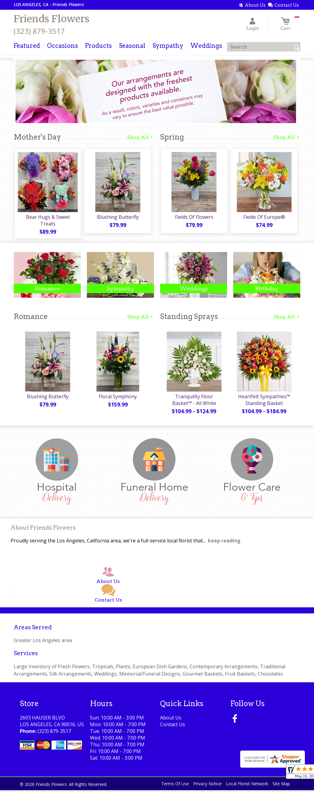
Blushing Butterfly (117, 218)
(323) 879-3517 (39, 31)
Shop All (140, 137)
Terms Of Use (175, 786)
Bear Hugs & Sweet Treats (47, 221)
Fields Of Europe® (264, 218)
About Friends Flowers (43, 529)
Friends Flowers (51, 19)
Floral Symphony (117, 398)
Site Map (281, 786)
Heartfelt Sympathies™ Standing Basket (264, 401)
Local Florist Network (247, 786)
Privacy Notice (207, 786)
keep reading (224, 542)
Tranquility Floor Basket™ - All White (194, 401)
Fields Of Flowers (193, 218)
